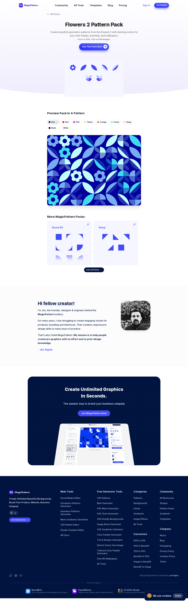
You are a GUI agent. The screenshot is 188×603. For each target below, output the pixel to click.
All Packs (53, 14)
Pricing (123, 5)
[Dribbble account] (15, 575)
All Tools (79, 5)
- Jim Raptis (45, 349)
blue (53, 122)
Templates (96, 5)
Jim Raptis (174, 575)
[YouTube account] (20, 575)
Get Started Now (20, 520)
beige (128, 122)
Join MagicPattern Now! (94, 413)
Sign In (146, 5)
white (64, 128)
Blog (110, 5)
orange (101, 122)
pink (76, 122)
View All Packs (94, 270)
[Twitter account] (10, 575)
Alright (178, 596)
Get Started (161, 5)
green (115, 122)
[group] (94, 78)
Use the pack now (95, 46)
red (65, 122)
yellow (88, 122)
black (52, 128)
